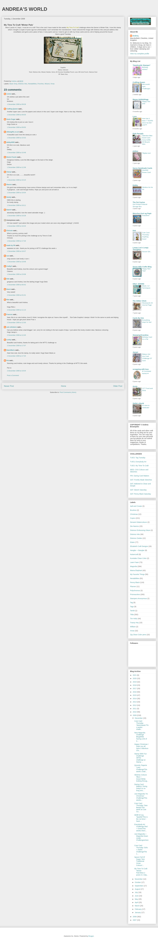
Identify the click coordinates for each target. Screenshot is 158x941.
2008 (135, 917)
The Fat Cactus (139, 202)
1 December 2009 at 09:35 (16, 115)
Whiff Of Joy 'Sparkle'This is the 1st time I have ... (141, 818)
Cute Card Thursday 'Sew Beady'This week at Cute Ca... (140, 807)
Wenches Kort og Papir (142, 213)
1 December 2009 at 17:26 (16, 241)
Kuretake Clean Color (138, 558)
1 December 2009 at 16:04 (16, 192)
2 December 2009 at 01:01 (16, 295)
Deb (7, 279)
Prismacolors (135, 594)
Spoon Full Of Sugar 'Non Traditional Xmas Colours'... (139, 861)
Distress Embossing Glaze (140, 530)
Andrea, (136, 36)
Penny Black (135, 582)
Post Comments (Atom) (68, 392)
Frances (9, 314)
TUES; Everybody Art (138, 462)
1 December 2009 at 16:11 (16, 205)
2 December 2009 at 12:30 (16, 322)
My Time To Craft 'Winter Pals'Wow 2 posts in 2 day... (141, 872)
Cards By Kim (138, 318)
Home (63, 386)
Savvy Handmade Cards (142, 168)
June (137, 896)
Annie (135, 386)
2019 (135, 682)
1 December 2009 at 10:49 (16, 152)
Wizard (47, 84)
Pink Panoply (138, 134)
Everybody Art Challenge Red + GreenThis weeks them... (141, 827)
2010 (135, 712)
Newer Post (9, 386)
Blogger (91, 936)
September (139, 886)
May (136, 899)
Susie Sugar (11, 119)
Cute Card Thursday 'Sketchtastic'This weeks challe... (141, 725)
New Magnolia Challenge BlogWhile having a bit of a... (140, 737)
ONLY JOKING (138, 284)
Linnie (8, 94)
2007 (135, 920)
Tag (131, 602)
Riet (7, 300)
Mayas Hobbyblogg (140, 99)
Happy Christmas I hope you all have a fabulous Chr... (141, 747)
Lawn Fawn (134, 562)
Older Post (117, 386)
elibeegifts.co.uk (12, 132)
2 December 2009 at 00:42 (16, 285)
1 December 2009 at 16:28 (16, 216)
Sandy (8, 197)
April (137, 902)
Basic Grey (13, 84)
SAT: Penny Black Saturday (140, 494)
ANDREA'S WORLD (24, 9)
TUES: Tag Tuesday (137, 458)
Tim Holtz (133, 619)
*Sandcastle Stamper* (141, 65)
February (138, 909)
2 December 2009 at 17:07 (16, 345)
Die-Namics (134, 526)
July (136, 892)
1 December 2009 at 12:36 (16, 167)
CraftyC (9, 266)
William (133, 627)
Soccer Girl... (147, 252)
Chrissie (9, 230)
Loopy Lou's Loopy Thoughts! (140, 249)
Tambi (132, 611)
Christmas (134, 514)
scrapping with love (141, 369)
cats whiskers (11, 327)
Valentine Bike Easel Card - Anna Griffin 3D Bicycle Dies (147, 140)
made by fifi (10, 245)
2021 (135, 675)
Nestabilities (32, 84)
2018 (135, 685)
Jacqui (135, 352)
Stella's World (138, 403)
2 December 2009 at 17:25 (16, 356)
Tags (132, 607)
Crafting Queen (12, 109)
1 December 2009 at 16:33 (16, 226)
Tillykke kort (146, 153)
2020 (135, 678)
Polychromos (135, 590)
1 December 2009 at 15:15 (16, 180)
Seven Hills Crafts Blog (142, 267)
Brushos (133, 510)
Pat (7, 360)
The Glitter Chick (139, 301)
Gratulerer (145, 215)
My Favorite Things (137, 574)
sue (7, 256)
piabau (135, 151)
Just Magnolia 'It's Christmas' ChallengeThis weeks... (141, 797)
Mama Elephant (136, 570)
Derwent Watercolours (138, 522)
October (138, 882)
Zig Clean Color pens (138, 635)
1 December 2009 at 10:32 (16, 138)
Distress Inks (22, 84)
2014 (135, 699)
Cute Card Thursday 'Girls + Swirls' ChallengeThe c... (141, 849)
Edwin (132, 542)
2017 (135, 688)
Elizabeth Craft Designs (139, 546)
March (137, 906)
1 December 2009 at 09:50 (16, 127)
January (138, 912)
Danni (8, 289)
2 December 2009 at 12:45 (16, 335)
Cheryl (8, 172)
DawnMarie (10, 350)
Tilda (132, 614)
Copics (132, 518)
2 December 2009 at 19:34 (16, 371)
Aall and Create (136, 506)
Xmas (52, 84)
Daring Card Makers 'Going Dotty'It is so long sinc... (140, 787)
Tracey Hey (134, 623)
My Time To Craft (73, 27)
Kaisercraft (134, 554)
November (139, 879)
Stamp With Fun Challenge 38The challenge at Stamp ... (140, 758)
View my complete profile (139, 54)
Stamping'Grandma (140, 335)
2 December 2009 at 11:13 (16, 310)
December (139, 718)
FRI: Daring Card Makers (139, 476)
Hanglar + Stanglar (137, 550)
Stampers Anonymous (138, 598)
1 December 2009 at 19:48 (16, 262)
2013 (135, 702)
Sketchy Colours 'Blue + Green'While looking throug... (141, 778)
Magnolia (133, 566)
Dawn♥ (9, 210)
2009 (135, 715)
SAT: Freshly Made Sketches (141, 480)
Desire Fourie (11, 157)
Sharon (9, 184)
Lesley (8, 340)
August (137, 889)
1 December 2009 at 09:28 (16, 104)
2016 (135, 692)
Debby (135, 185)
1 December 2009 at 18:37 (16, 251)
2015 (135, 695)
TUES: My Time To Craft (139, 466)
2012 (135, 705)
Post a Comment (13, 375)
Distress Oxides (136, 538)
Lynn (135, 116)
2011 (135, 709)
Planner (133, 586)
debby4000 (10, 142)
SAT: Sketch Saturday (138, 490)
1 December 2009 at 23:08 (16, 274)
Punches (40, 84)
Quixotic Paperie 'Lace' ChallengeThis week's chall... (140, 768)
